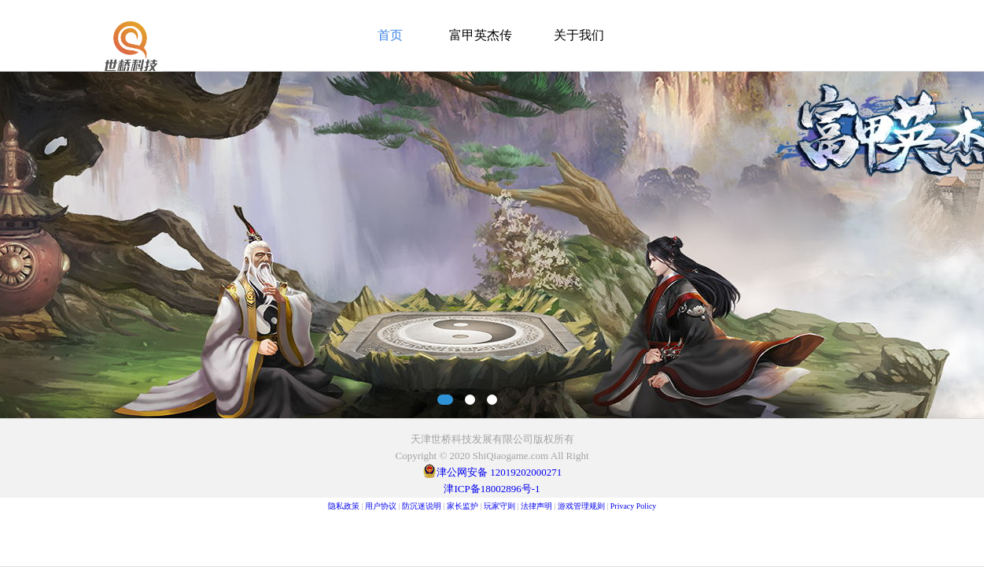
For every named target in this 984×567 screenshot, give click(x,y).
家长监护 (462, 506)
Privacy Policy (633, 506)
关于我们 (579, 35)
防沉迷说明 (421, 506)
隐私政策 (343, 506)
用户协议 (380, 506)
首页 (390, 35)
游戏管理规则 (581, 506)
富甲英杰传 (480, 35)
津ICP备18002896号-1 (492, 489)
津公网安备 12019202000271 (499, 472)
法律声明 (536, 506)
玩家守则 (499, 506)
